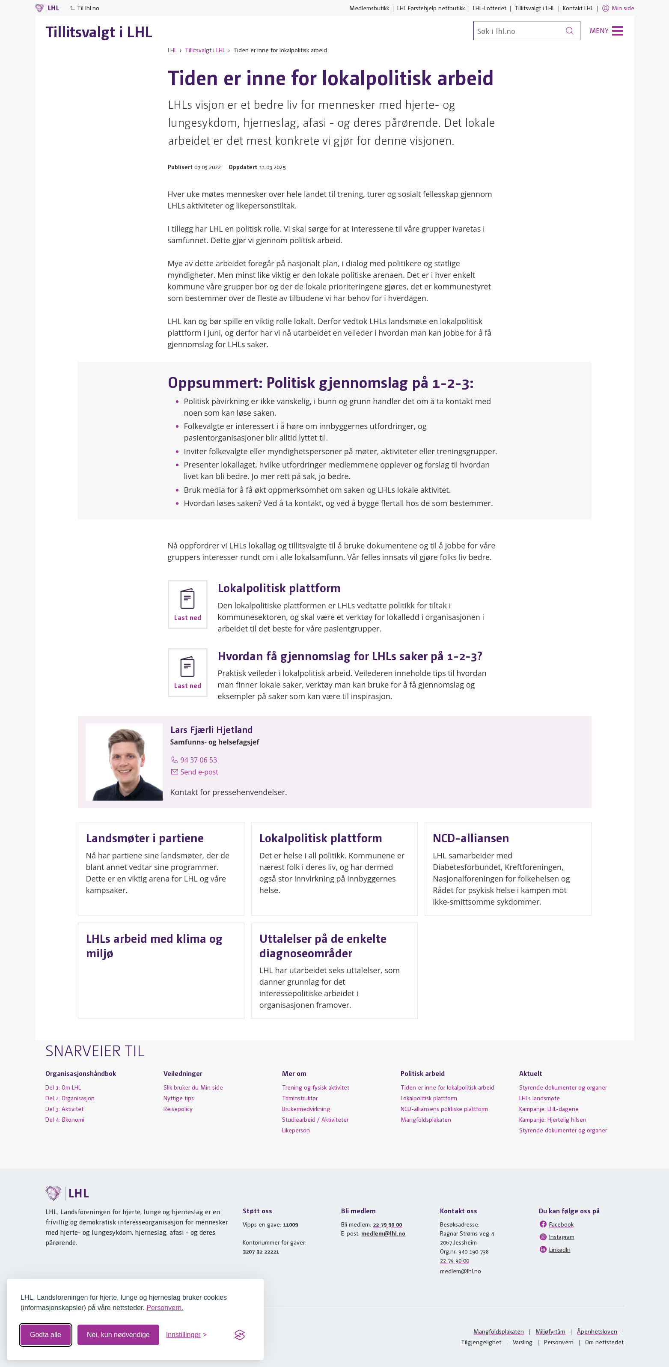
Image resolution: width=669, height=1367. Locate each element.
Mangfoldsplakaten (426, 1119)
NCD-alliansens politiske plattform (444, 1108)
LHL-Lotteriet (489, 8)
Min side (617, 8)
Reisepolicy (178, 1108)
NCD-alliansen (471, 837)
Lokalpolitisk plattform (320, 837)
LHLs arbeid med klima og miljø (154, 945)
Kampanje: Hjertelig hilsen (552, 1119)
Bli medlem (358, 1210)
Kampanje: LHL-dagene (549, 1108)
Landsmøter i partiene (145, 837)
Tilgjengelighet (481, 1342)
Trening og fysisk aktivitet (315, 1087)
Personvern (559, 1342)
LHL (172, 50)
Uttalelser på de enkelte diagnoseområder (323, 945)
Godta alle (45, 1334)
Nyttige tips (179, 1098)
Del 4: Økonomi (64, 1119)
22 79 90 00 (387, 1224)
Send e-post (194, 772)
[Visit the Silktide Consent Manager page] (239, 1335)
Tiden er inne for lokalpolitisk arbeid (447, 1087)
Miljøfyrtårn (550, 1331)
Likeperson (296, 1130)
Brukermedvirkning (306, 1108)
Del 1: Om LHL (63, 1087)
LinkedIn (555, 1249)
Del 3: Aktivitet (64, 1108)
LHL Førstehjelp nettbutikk (431, 8)
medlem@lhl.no (383, 1233)
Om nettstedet (604, 1342)
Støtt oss (257, 1210)
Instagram (556, 1237)
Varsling (522, 1342)
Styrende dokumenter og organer (563, 1087)
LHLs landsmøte (539, 1098)
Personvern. (164, 1307)
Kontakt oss (458, 1210)
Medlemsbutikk (369, 8)
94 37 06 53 (193, 760)
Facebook (556, 1224)
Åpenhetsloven (597, 1331)
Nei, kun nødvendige (118, 1334)
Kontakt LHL (578, 8)
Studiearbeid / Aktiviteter (315, 1119)
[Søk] (526, 30)
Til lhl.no (84, 8)
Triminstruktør (300, 1098)
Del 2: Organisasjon (70, 1098)
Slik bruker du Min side (193, 1087)
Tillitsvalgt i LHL (534, 8)
